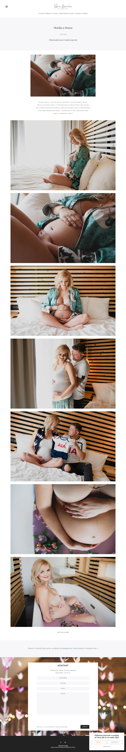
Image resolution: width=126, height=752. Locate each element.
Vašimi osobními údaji (61, 727)
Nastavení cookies (63, 745)
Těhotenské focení (66, 13)
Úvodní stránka (44, 13)
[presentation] (76, 719)
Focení (55, 13)
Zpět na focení (63, 632)
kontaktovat (67, 648)
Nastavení (106, 746)
